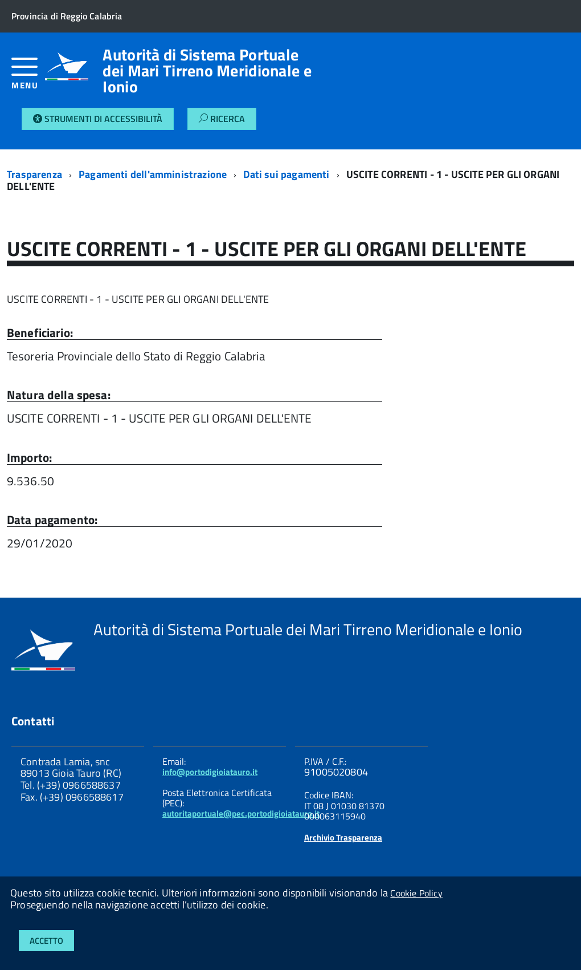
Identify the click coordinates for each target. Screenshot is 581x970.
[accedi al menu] (28, 78)
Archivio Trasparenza (343, 837)
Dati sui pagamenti (286, 174)
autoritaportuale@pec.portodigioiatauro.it (241, 813)
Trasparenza (34, 174)
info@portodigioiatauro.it (209, 771)
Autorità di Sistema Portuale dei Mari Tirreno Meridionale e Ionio (207, 71)
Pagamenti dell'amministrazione (153, 174)
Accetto (46, 940)
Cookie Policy (416, 893)
